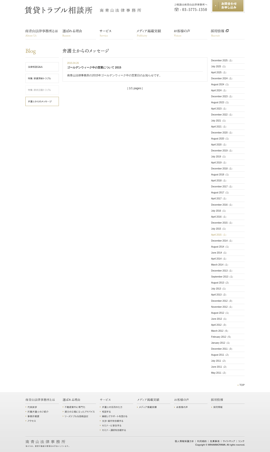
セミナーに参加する (116, 425)
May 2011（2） (219, 373)
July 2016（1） (219, 211)
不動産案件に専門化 (79, 407)
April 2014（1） (219, 258)
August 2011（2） (220, 355)
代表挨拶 (42, 407)
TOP (242, 385)
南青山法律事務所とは (42, 34)
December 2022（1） (222, 114)
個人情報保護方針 (184, 441)
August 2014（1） (220, 246)
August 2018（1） (220, 174)
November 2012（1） (222, 307)
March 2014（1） (220, 264)
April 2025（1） (219, 72)
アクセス (42, 421)
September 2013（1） (222, 276)
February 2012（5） (221, 337)
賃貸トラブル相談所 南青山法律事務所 (83, 10)
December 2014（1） (222, 240)
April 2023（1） (219, 108)
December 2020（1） (222, 132)
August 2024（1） (220, 84)
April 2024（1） (219, 90)
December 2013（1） (222, 270)
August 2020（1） (220, 138)
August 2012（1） (220, 313)
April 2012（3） (219, 325)
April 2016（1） (219, 217)
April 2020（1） (219, 144)
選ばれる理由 (79, 34)
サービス (116, 34)
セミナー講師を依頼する (116, 430)
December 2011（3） (222, 349)
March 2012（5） (220, 331)
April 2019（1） (219, 162)
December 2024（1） (222, 78)
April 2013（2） (219, 294)
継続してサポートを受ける (116, 416)
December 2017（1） (222, 186)
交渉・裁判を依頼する (116, 421)
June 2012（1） (219, 319)
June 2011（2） (219, 367)
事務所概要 (42, 416)
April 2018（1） (219, 180)
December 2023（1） (222, 96)
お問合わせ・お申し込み (228, 6)
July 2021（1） (219, 120)
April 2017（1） (219, 198)
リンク (241, 441)
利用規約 (202, 441)
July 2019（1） (219, 156)
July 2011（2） (219, 361)
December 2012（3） (222, 301)
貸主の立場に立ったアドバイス (79, 411)
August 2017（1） (220, 192)
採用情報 (227, 34)
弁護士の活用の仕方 (116, 407)
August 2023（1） (220, 102)
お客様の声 (190, 34)
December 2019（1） (222, 150)
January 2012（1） (221, 343)
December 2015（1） (222, 223)
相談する (116, 411)
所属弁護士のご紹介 (42, 411)
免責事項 (214, 441)
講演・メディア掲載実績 (153, 34)
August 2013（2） (220, 282)
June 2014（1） (219, 252)
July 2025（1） (219, 66)
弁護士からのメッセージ (67, 50)
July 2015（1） (219, 228)
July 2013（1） (219, 288)
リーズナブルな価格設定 (79, 416)
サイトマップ (229, 441)
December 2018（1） (222, 168)
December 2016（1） (222, 205)
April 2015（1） (219, 234)
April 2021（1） (219, 126)
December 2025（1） (222, 60)
